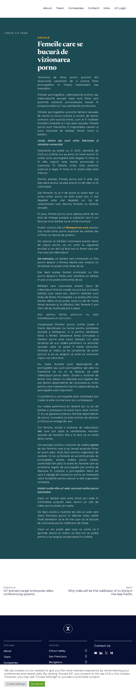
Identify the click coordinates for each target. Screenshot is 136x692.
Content (93, 8)
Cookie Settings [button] (16, 683)
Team (60, 8)
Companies (76, 8)
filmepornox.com (77, 227)
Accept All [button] (37, 683)
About (47, 8)
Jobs (106, 8)
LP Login (120, 8)
